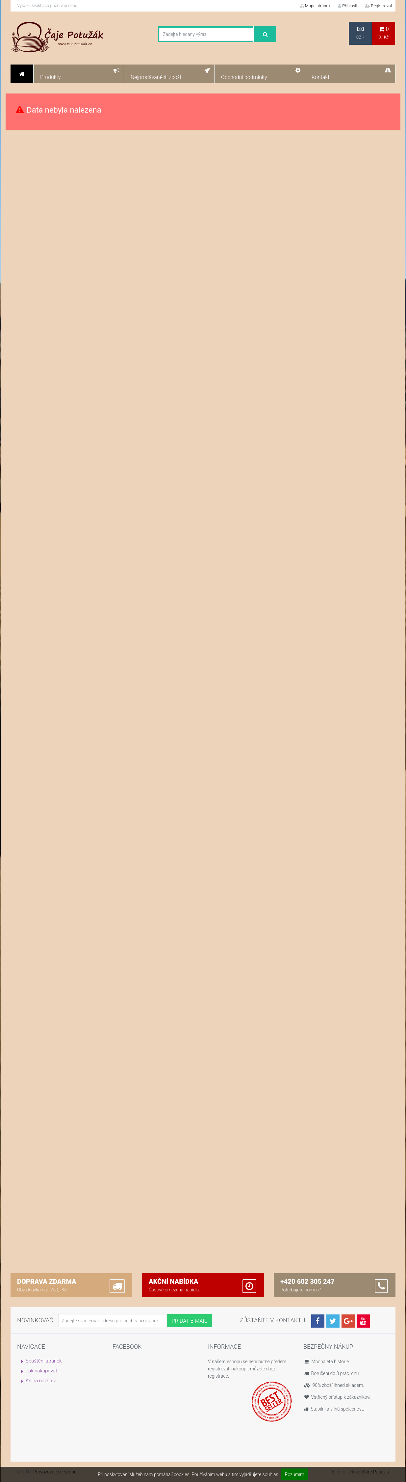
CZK (360, 33)
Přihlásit (347, 5)
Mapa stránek (315, 5)
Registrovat (378, 5)
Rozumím (294, 1474)
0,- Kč (383, 33)
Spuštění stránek (44, 1361)
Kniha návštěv (41, 1381)
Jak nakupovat (41, 1371)
